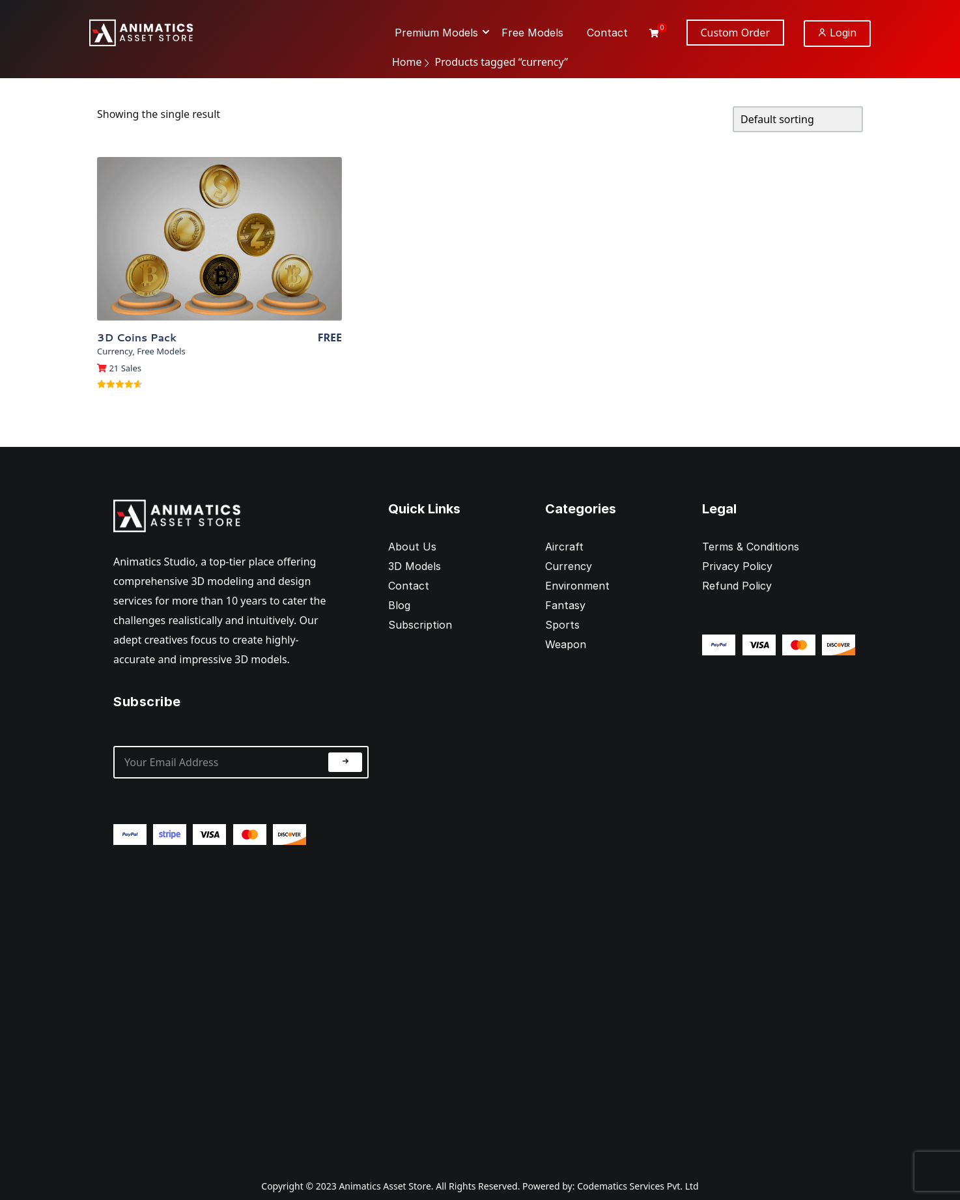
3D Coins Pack (136, 337)
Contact (408, 585)
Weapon (565, 644)
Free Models (161, 351)
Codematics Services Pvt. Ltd (638, 1186)
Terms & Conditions (750, 546)
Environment (577, 585)
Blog (399, 605)
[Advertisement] (241, 1001)
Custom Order (735, 32)
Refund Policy (737, 585)
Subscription (420, 624)
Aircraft (564, 546)
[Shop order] (798, 119)
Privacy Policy (737, 566)
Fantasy (565, 605)
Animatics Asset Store (385, 1186)
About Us (412, 546)
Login (837, 32)
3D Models (414, 566)
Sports (562, 624)
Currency (114, 351)
